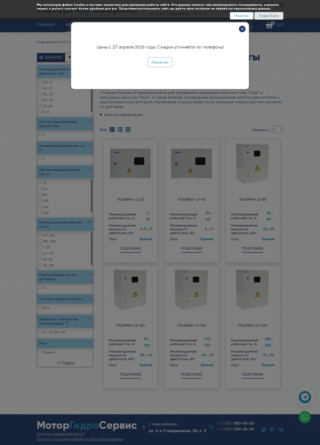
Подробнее (269, 16)
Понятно (241, 16)
